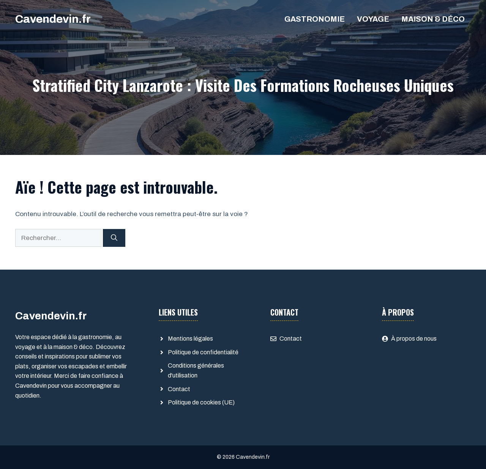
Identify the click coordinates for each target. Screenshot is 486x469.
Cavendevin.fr (53, 19)
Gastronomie (314, 19)
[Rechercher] (114, 238)
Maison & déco (433, 19)
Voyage (373, 19)
